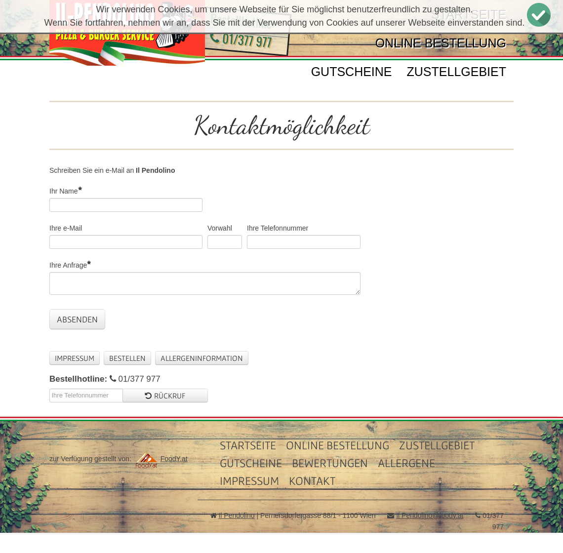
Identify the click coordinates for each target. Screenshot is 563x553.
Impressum (74, 358)
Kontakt (312, 480)
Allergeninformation (202, 358)
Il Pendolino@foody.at (429, 515)
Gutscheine (351, 72)
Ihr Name (64, 191)
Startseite (248, 445)
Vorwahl (219, 228)
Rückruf (165, 395)
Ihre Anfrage (68, 265)
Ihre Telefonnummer (277, 228)
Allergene (406, 463)
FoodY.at (160, 459)
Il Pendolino (236, 515)
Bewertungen (330, 463)
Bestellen (127, 358)
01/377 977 (241, 39)
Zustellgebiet (456, 72)
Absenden (77, 319)
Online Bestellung (440, 43)
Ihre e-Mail (65, 228)
